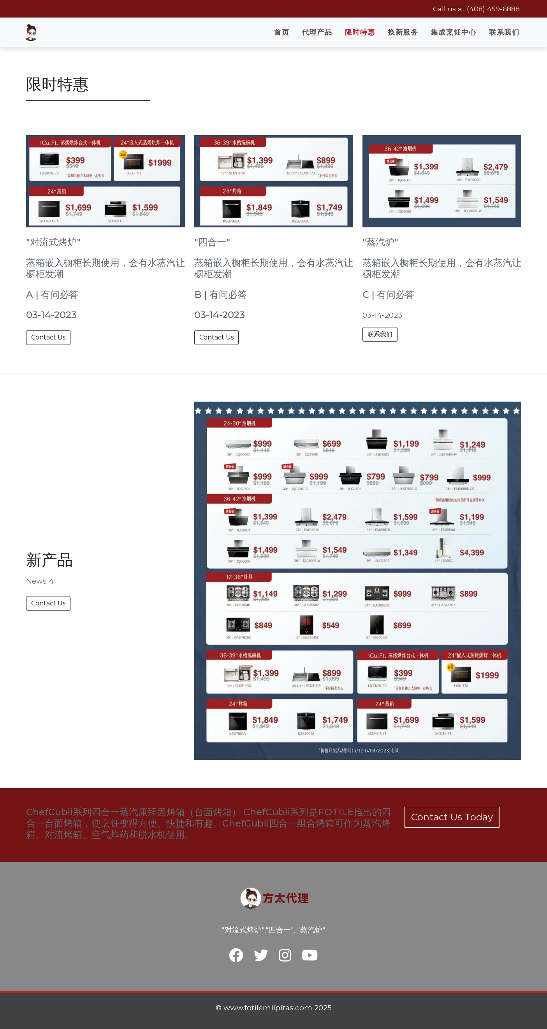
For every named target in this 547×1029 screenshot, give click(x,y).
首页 (281, 32)
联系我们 (504, 32)
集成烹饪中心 (454, 32)
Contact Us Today (452, 817)
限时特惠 (360, 32)
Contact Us (48, 337)
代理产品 (317, 32)
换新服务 (403, 32)
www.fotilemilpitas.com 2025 (277, 1007)
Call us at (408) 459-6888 (476, 9)
